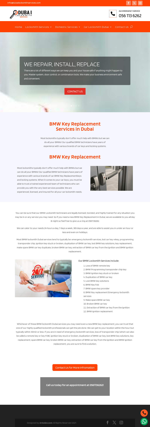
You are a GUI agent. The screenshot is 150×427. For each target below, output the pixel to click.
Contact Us (122, 27)
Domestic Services (66, 27)
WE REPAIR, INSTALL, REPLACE (62, 68)
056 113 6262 (138, 15)
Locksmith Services (37, 27)
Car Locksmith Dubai (96, 27)
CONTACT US (75, 96)
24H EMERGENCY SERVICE (137, 11)
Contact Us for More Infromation (74, 367)
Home (18, 27)
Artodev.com (46, 422)
